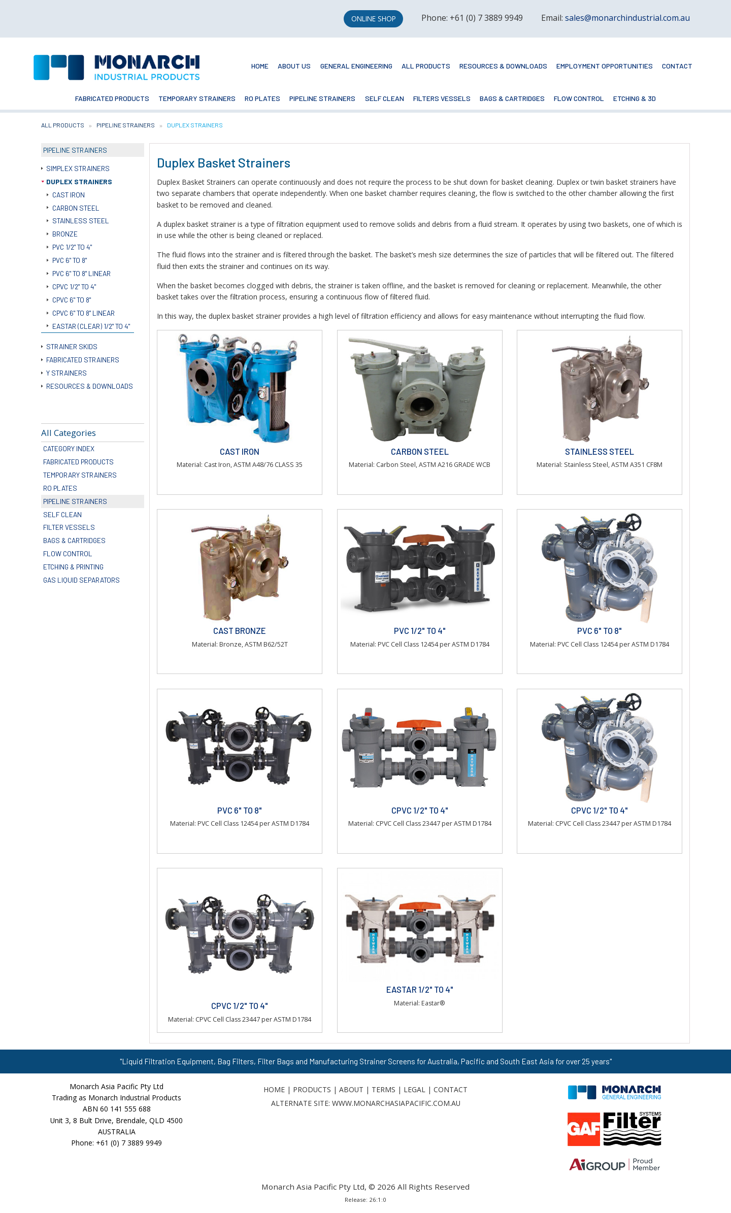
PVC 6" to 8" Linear (81, 273)
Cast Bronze (239, 630)
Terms (383, 1089)
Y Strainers (66, 372)
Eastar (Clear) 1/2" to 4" (91, 326)
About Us (294, 65)
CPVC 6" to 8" (71, 299)
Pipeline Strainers (322, 98)
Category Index (68, 448)
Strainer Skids (71, 346)
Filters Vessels (442, 98)
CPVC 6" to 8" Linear (83, 313)
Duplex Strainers (79, 181)
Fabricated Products (112, 98)
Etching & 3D (634, 98)
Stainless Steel (80, 220)
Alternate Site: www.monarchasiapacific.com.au (365, 1103)
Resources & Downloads (503, 65)
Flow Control (579, 98)
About (351, 1089)
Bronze (65, 233)
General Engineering (356, 65)
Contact (677, 65)
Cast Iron (68, 194)
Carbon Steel (75, 208)
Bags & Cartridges (512, 98)
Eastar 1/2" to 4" (419, 989)
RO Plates (262, 98)
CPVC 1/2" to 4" (74, 286)
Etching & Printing (73, 566)
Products (312, 1089)
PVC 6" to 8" (69, 260)
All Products (426, 65)
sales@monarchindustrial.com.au (627, 17)
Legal (414, 1089)
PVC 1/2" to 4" (72, 247)
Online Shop (373, 18)
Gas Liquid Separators (81, 580)
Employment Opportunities (604, 65)
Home (260, 65)
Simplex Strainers (78, 168)
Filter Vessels (69, 527)
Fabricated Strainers (82, 359)
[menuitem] (260, 66)
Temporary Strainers (197, 98)
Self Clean (384, 98)
